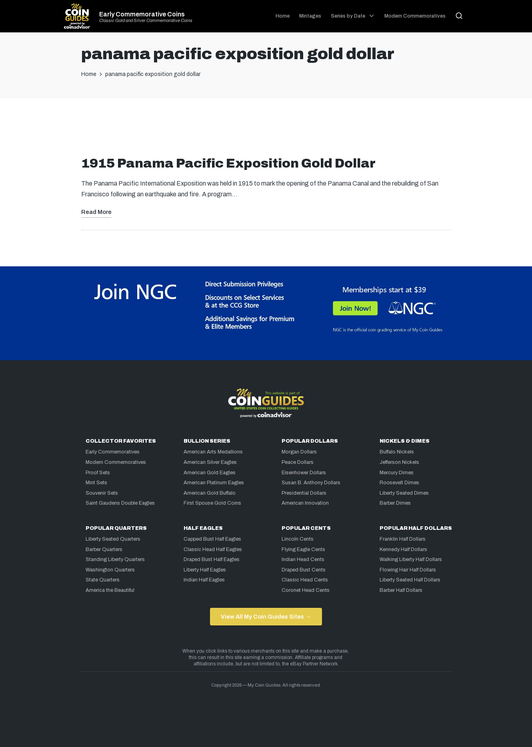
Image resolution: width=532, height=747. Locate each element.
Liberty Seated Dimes (404, 493)
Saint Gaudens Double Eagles (120, 503)
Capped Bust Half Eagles (212, 539)
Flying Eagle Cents (303, 549)
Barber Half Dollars (401, 590)
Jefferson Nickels (399, 462)
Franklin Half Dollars (403, 539)
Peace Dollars (298, 462)
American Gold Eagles (210, 472)
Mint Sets (96, 482)
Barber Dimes (395, 503)
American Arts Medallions (213, 452)
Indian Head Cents (303, 559)
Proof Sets (98, 472)
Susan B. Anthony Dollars (311, 482)
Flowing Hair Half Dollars (408, 570)
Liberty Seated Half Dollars (410, 580)
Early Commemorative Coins (142, 14)
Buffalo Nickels (397, 452)
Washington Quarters (110, 570)
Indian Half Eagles (204, 580)
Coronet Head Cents (306, 590)
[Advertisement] (266, 130)
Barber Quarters (104, 549)
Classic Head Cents (305, 580)
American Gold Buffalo (210, 493)
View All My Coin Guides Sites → (266, 616)
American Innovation (305, 503)
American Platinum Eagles (214, 482)
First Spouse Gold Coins (212, 503)
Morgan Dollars (299, 452)
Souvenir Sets (102, 493)
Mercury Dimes (397, 472)
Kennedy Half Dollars (403, 549)
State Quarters (103, 580)
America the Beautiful (110, 590)
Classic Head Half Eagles (213, 549)
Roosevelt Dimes (399, 482)
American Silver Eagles (210, 462)
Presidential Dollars (304, 493)
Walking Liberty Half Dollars (411, 559)
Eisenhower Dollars (304, 472)
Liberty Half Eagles (205, 570)
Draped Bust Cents (304, 570)
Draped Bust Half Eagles (212, 559)
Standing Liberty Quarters (115, 559)
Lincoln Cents (298, 539)
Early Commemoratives (113, 452)
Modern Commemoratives (116, 462)
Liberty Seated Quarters (113, 539)
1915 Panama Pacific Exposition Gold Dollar (228, 163)
